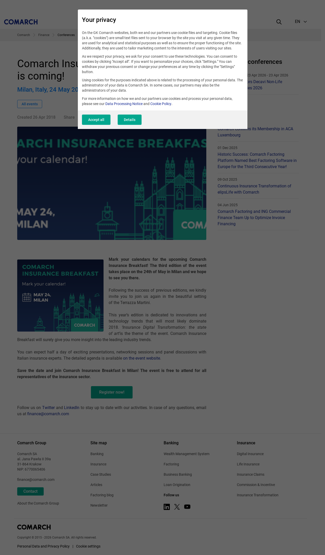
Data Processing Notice (124, 104)
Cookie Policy (160, 104)
